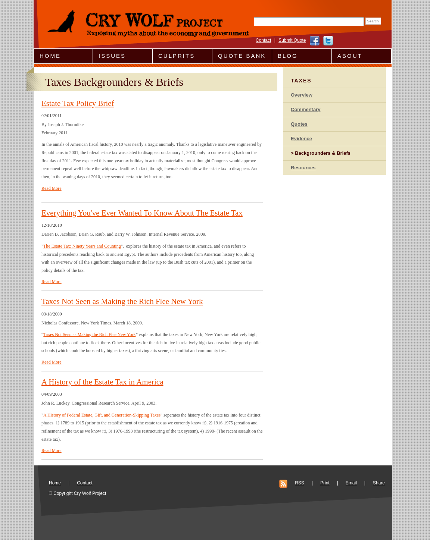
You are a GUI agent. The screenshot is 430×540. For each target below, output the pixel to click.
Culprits (176, 56)
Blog (288, 56)
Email (351, 483)
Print (325, 483)
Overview (301, 95)
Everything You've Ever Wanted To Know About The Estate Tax (142, 212)
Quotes (299, 124)
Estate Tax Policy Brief (77, 103)
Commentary (305, 109)
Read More (51, 188)
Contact (263, 40)
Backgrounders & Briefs (322, 153)
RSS (299, 483)
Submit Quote (292, 40)
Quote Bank (242, 56)
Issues (112, 56)
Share (379, 483)
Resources (303, 167)
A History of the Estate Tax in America (102, 381)
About (349, 56)
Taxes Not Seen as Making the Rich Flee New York (122, 301)
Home (50, 56)
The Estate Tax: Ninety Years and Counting (82, 246)
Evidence (301, 138)
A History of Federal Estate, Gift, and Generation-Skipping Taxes (102, 415)
